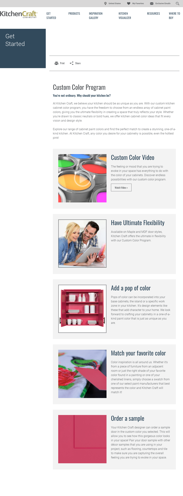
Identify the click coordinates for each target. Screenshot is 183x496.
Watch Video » (121, 187)
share (78, 63)
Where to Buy (174, 15)
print (62, 63)
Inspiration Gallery (95, 15)
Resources (153, 13)
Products (74, 13)
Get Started (51, 15)
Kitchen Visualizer (125, 15)
